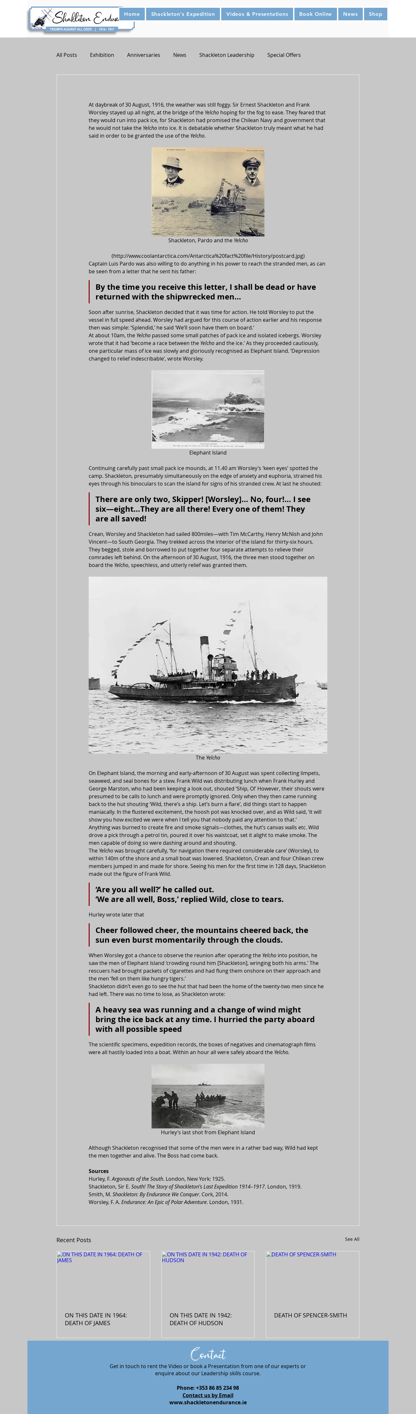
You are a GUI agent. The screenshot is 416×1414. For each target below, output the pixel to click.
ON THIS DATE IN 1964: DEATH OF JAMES (96, 1319)
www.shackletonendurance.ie (208, 1402)
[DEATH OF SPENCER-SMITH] (312, 1278)
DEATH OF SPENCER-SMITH (310, 1315)
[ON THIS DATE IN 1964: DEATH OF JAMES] (103, 1278)
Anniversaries (143, 54)
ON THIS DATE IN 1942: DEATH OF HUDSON (201, 1319)
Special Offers (284, 54)
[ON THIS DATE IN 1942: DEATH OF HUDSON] (208, 1278)
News (179, 54)
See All (352, 1239)
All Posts (66, 54)
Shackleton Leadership (226, 54)
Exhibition (102, 54)
